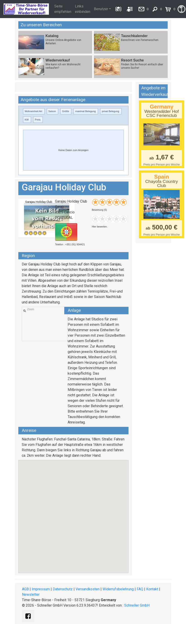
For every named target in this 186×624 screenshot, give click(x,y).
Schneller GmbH (137, 605)
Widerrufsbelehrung (118, 589)
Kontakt (152, 589)
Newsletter (31, 594)
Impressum (41, 589)
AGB (25, 589)
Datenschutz (63, 589)
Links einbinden (82, 9)
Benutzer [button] (101, 9)
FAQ (140, 589)
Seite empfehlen (62, 9)
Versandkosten (88, 589)
